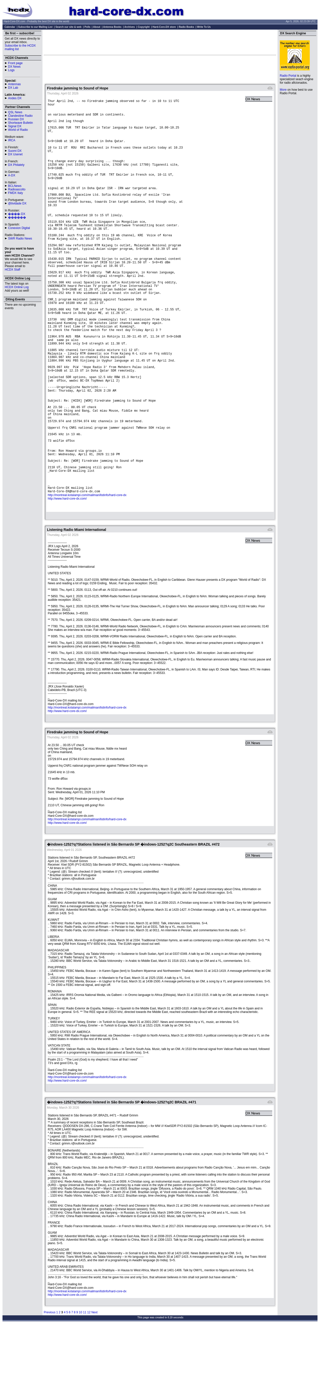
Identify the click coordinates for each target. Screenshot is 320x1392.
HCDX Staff (12, 269)
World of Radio (18, 130)
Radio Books (186, 27)
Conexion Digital (19, 228)
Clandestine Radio (20, 116)
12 (88, 1377)
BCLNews (14, 186)
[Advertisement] (160, 42)
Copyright (144, 27)
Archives (129, 27)
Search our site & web (68, 27)
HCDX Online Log (16, 287)
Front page (15, 63)
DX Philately (16, 165)
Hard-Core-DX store (164, 27)
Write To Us (204, 27)
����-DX (16, 214)
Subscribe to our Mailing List (35, 27)
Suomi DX (15, 151)
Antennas (14, 84)
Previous (50, 1377)
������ (17, 217)
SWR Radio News (20, 238)
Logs (11, 70)
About (96, 27)
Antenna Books (112, 27)
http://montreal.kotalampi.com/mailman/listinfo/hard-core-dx (87, 558)
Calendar (9, 27)
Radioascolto (16, 189)
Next (94, 1377)
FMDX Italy (15, 193)
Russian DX (16, 119)
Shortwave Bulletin (20, 123)
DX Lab (13, 87)
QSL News (15, 112)
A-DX (11, 175)
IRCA (11, 140)
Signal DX (14, 126)
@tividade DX (17, 203)
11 (84, 1377)
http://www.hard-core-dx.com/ (67, 561)
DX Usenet (15, 154)
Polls (87, 27)
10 (80, 1377)
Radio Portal (288, 75)
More (283, 89)
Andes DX (15, 98)
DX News (14, 66)
